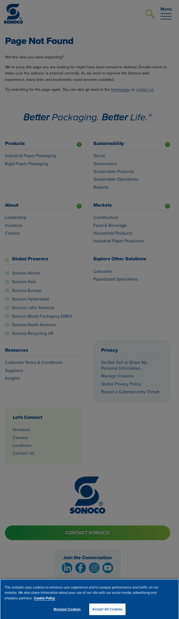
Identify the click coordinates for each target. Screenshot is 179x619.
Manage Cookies (67, 610)
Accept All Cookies (107, 610)
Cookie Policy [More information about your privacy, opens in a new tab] (44, 599)
